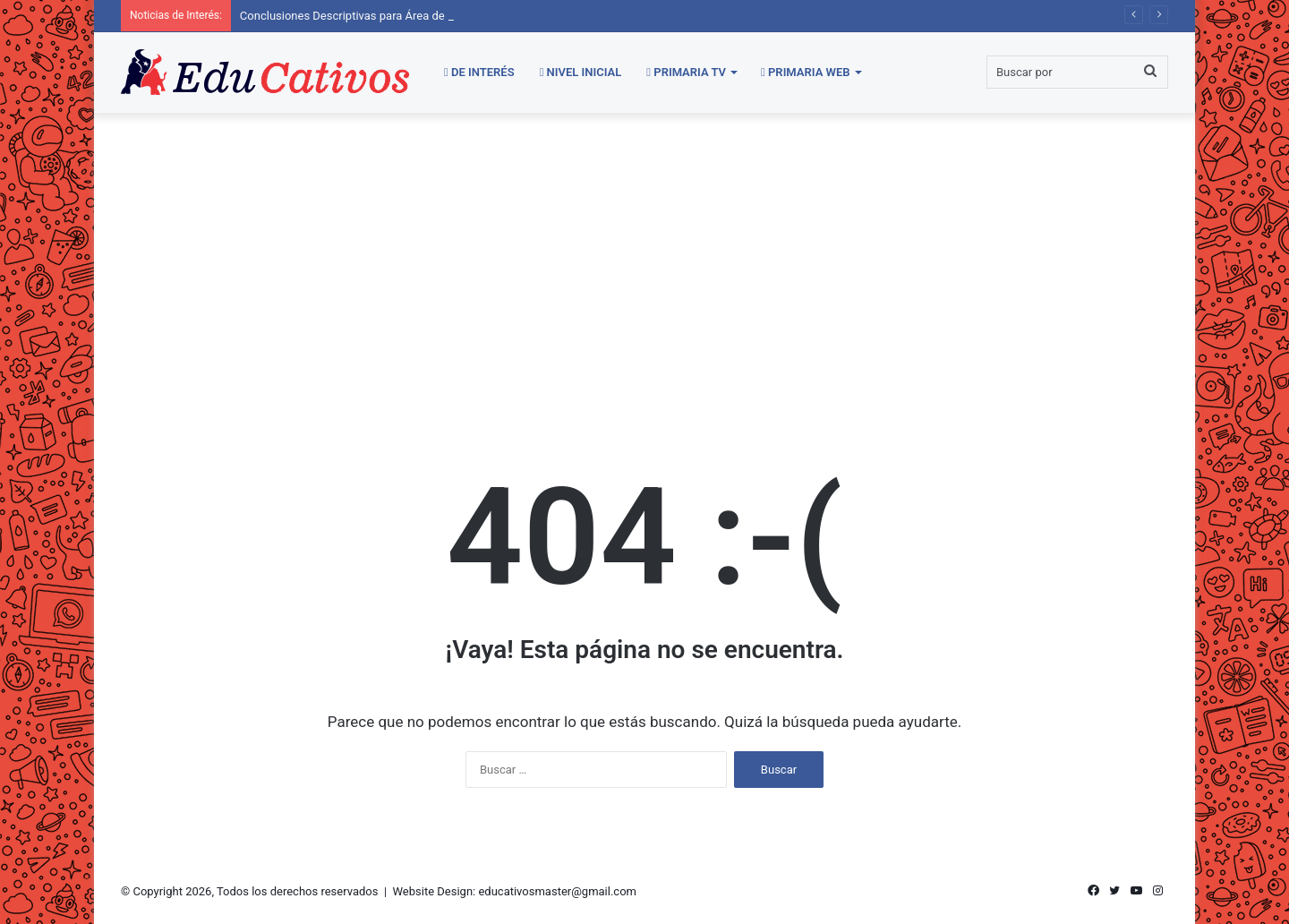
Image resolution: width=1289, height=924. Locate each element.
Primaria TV (686, 72)
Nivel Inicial (581, 72)
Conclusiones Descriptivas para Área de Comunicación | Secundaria (414, 15)
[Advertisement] (644, 265)
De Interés (479, 72)
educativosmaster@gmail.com (557, 891)
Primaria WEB (805, 72)
